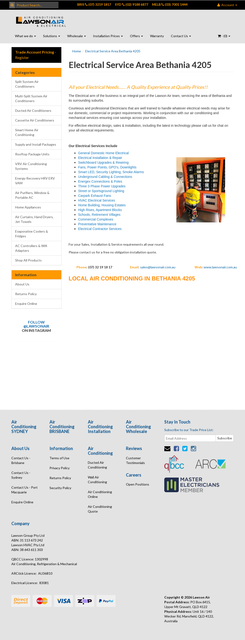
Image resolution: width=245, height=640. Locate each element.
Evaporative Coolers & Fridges (31, 233)
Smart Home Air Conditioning (26, 132)
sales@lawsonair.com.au (157, 267)
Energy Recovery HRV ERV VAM (35, 180)
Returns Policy (26, 294)
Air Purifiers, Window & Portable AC (32, 195)
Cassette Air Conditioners (34, 120)
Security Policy (60, 488)
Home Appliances (28, 207)
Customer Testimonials (135, 460)
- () (224, 36)
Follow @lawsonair (36, 324)
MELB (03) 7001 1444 (169, 4)
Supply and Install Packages (35, 144)
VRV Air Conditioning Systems (31, 166)
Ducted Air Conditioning (97, 464)
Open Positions (137, 484)
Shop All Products (28, 260)
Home (76, 51)
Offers (136, 36)
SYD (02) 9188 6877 (131, 4)
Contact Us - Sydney (20, 475)
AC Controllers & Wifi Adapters (31, 248)
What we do (25, 36)
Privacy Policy (59, 468)
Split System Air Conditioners (27, 84)
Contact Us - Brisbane (20, 460)
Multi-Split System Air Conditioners (31, 98)
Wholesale (76, 36)
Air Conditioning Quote (100, 509)
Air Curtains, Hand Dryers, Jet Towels (34, 219)
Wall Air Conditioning (97, 479)
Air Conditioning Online (100, 494)
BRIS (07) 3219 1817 (94, 4)
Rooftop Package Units (32, 154)
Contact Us (181, 36)
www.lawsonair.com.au (220, 267)
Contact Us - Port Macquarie (24, 489)
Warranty (157, 36)
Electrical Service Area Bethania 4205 (112, 51)
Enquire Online (26, 304)
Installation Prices (108, 36)
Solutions (51, 36)
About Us (22, 284)
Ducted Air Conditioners (33, 110)
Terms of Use (59, 458)
